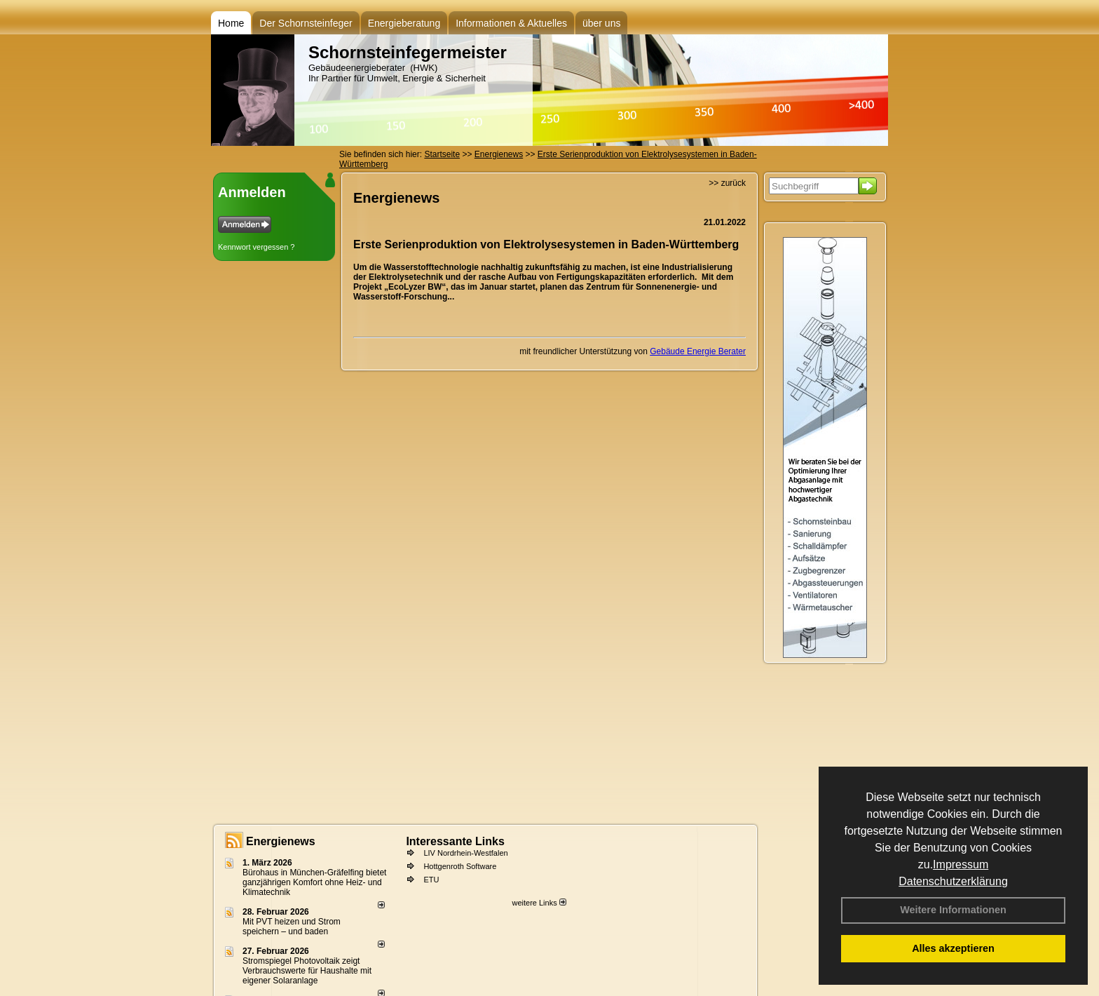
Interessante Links (455, 841)
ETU (431, 879)
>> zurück (727, 183)
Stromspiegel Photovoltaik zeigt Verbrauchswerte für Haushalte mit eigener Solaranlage (307, 970)
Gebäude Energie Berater (698, 351)
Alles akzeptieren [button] (953, 948)
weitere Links (539, 903)
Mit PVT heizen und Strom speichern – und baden (292, 926)
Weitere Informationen (953, 909)
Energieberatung (404, 23)
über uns (601, 23)
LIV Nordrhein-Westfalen (465, 853)
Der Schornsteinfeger (305, 23)
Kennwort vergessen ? (256, 247)
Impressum (960, 864)
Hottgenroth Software (459, 866)
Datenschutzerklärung (953, 881)
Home (231, 23)
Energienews (280, 841)
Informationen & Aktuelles (511, 23)
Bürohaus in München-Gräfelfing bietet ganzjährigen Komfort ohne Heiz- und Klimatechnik (314, 882)
